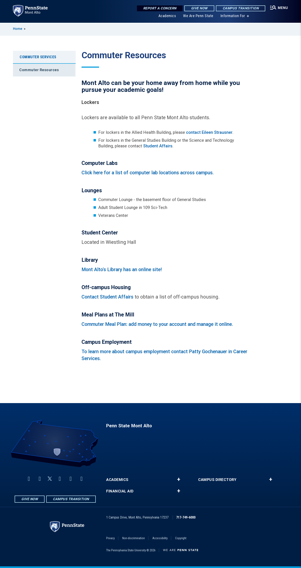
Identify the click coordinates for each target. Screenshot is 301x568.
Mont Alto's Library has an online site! (122, 269)
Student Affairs (157, 145)
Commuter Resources (39, 70)
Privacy (110, 538)
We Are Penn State (198, 16)
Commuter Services (38, 57)
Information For (233, 16)
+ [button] (178, 479)
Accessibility (160, 538)
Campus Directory (217, 480)
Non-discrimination (133, 538)
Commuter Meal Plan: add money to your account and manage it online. (157, 324)
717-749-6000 (185, 517)
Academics (167, 16)
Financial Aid (120, 491)
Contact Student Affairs (107, 297)
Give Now (199, 8)
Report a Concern (159, 8)
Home (17, 29)
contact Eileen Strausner (209, 132)
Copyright (180, 538)
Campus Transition (241, 8)
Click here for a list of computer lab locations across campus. (148, 173)
